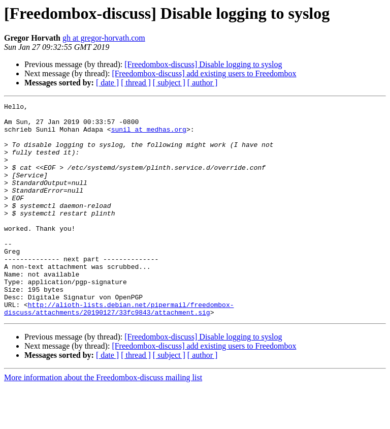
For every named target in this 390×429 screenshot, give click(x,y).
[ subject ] (169, 82)
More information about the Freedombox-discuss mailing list (103, 420)
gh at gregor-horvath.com (103, 38)
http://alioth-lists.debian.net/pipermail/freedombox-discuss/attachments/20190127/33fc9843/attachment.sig (119, 350)
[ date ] (107, 82)
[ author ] (202, 82)
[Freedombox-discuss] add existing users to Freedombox (204, 73)
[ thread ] (136, 82)
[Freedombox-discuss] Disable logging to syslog (203, 64)
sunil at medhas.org (148, 135)
